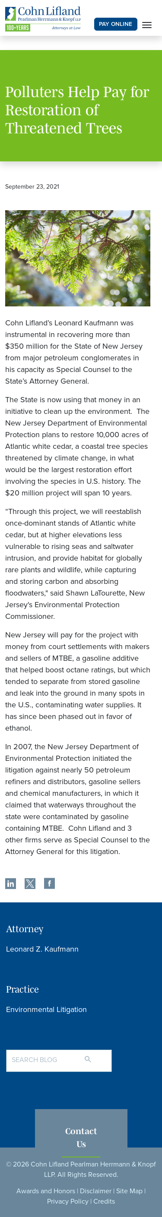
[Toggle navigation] (147, 24)
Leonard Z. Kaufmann (42, 949)
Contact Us (81, 1137)
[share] (10, 884)
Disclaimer (95, 1191)
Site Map (129, 1191)
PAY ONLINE (115, 24)
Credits (104, 1201)
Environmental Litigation (46, 1009)
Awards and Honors (45, 1191)
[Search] (96, 1055)
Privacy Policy (68, 1201)
